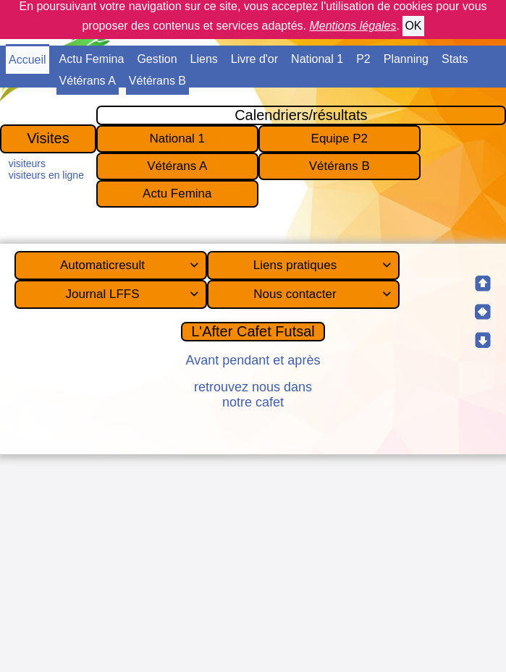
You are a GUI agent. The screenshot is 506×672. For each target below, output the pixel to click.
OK (413, 26)
